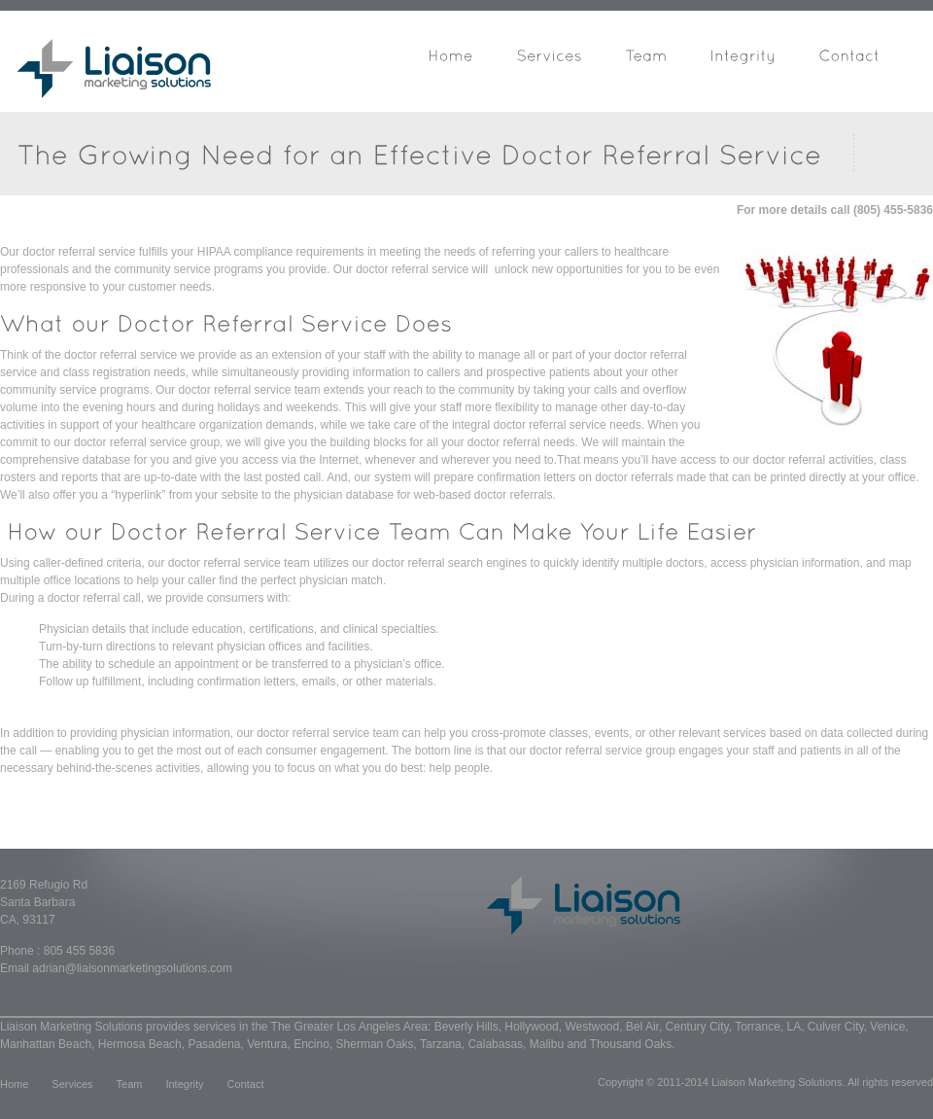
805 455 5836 (79, 951)
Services (72, 1084)
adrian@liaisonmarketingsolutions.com (132, 968)
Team (130, 1084)
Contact (245, 1084)
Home (14, 1084)
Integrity (184, 1084)
